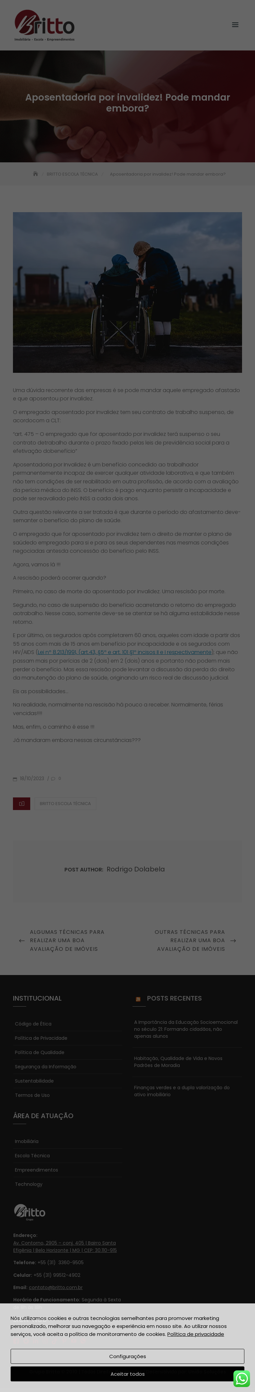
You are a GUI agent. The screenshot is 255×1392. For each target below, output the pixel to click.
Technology (28, 1184)
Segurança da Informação (45, 1066)
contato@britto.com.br (56, 1287)
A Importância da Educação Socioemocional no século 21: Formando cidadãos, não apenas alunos (186, 1029)
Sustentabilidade (34, 1081)
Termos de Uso (32, 1095)
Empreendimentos (36, 1170)
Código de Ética (33, 1024)
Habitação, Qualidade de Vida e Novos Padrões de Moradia (178, 1062)
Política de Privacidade (41, 1038)
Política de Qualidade (39, 1052)
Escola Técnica (32, 1155)
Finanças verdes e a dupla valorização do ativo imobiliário (182, 1091)
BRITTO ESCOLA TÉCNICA (65, 803)
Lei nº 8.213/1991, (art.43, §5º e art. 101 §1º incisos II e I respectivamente (125, 652)
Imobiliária (27, 1141)
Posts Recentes (174, 998)
